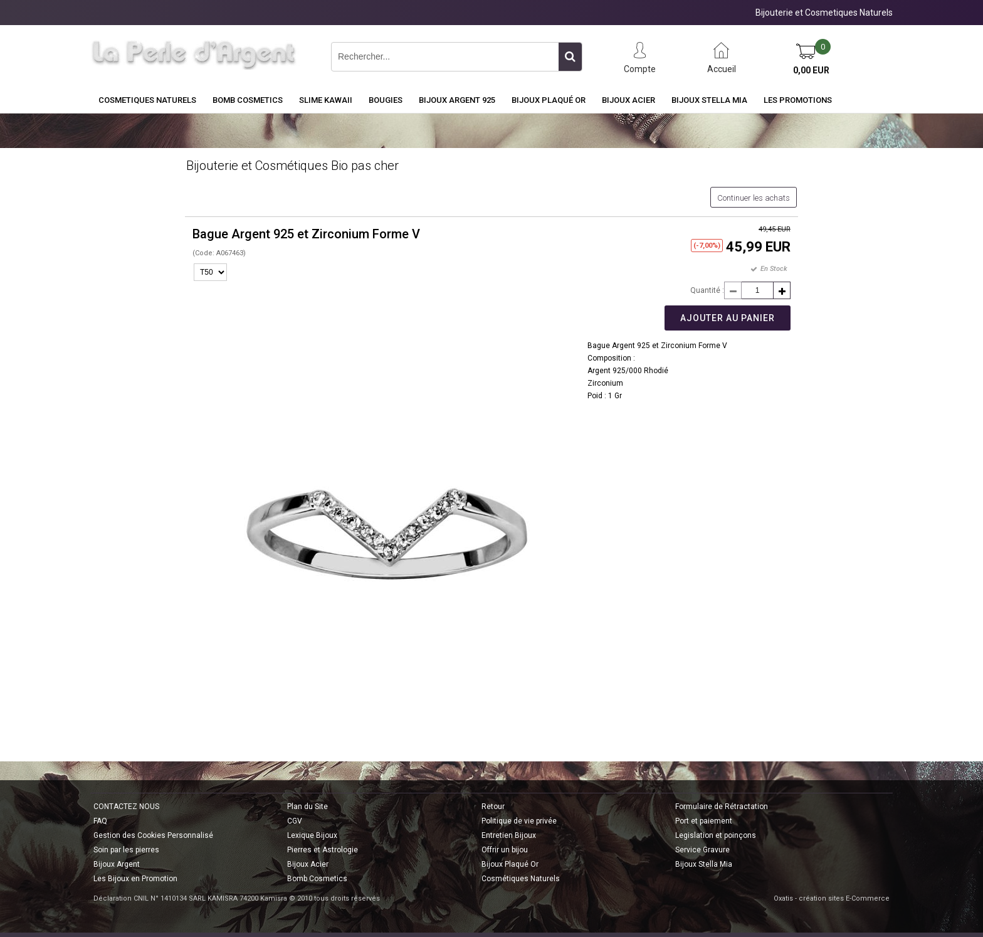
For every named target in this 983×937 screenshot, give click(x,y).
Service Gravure (702, 849)
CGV (294, 821)
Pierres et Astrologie (322, 849)
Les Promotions (798, 100)
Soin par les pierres (126, 849)
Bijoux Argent (116, 864)
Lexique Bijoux (312, 835)
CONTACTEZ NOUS (126, 806)
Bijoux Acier (628, 100)
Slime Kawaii (325, 100)
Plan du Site (307, 806)
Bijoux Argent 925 (457, 100)
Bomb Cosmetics (317, 878)
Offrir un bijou (504, 849)
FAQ (100, 821)
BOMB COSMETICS (248, 100)
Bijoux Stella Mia (709, 100)
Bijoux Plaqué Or (549, 100)
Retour (493, 806)
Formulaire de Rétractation (721, 806)
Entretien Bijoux (508, 835)
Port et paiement (703, 821)
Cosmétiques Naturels (520, 878)
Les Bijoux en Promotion (135, 878)
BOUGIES (385, 100)
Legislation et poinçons (715, 835)
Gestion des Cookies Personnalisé (153, 835)
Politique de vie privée (519, 821)
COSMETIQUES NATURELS (147, 100)
